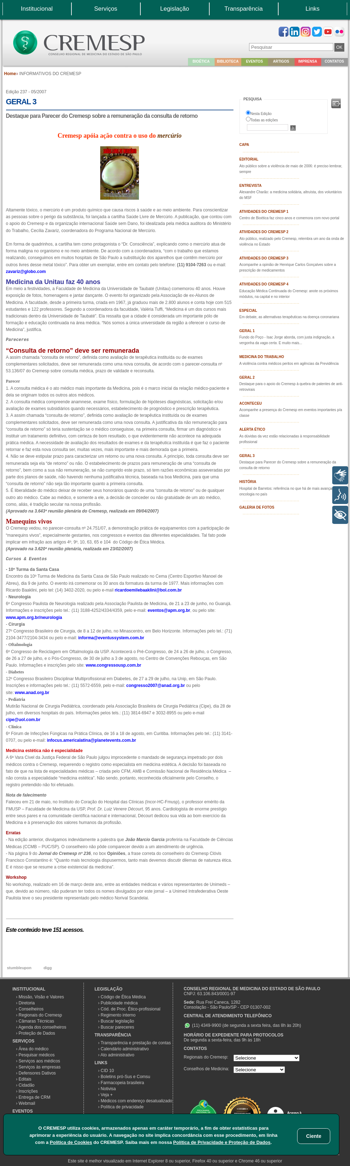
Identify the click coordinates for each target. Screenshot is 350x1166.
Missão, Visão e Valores (41, 996)
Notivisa (108, 1088)
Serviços (105, 8)
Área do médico (33, 1048)
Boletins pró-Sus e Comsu (125, 1076)
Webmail (26, 1103)
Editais (24, 1079)
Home (10, 73)
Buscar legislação (117, 1021)
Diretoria (26, 1002)
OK (339, 47)
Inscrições (28, 1091)
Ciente (313, 1136)
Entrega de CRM (34, 1097)
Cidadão (26, 1085)
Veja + (107, 1094)
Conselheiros (30, 1009)
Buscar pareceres (117, 1027)
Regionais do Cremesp (40, 1015)
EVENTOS (22, 1111)
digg (47, 968)
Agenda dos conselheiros (42, 1027)
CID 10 (107, 1070)
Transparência (243, 8)
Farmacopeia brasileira (122, 1082)
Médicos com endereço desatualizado (136, 1100)
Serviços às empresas (39, 1067)
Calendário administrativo (125, 1048)
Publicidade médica (119, 1002)
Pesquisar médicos (36, 1054)
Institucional (37, 8)
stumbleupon (19, 968)
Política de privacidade (122, 1106)
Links (313, 8)
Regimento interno (118, 1015)
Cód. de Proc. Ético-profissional (130, 1009)
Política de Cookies (71, 1142)
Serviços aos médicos (39, 1061)
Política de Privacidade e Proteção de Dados (221, 1142)
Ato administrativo (117, 1054)
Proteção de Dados (36, 1033)
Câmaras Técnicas (36, 1021)
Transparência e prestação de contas (136, 1042)
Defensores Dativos (37, 1073)
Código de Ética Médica (123, 996)
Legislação (174, 8)
